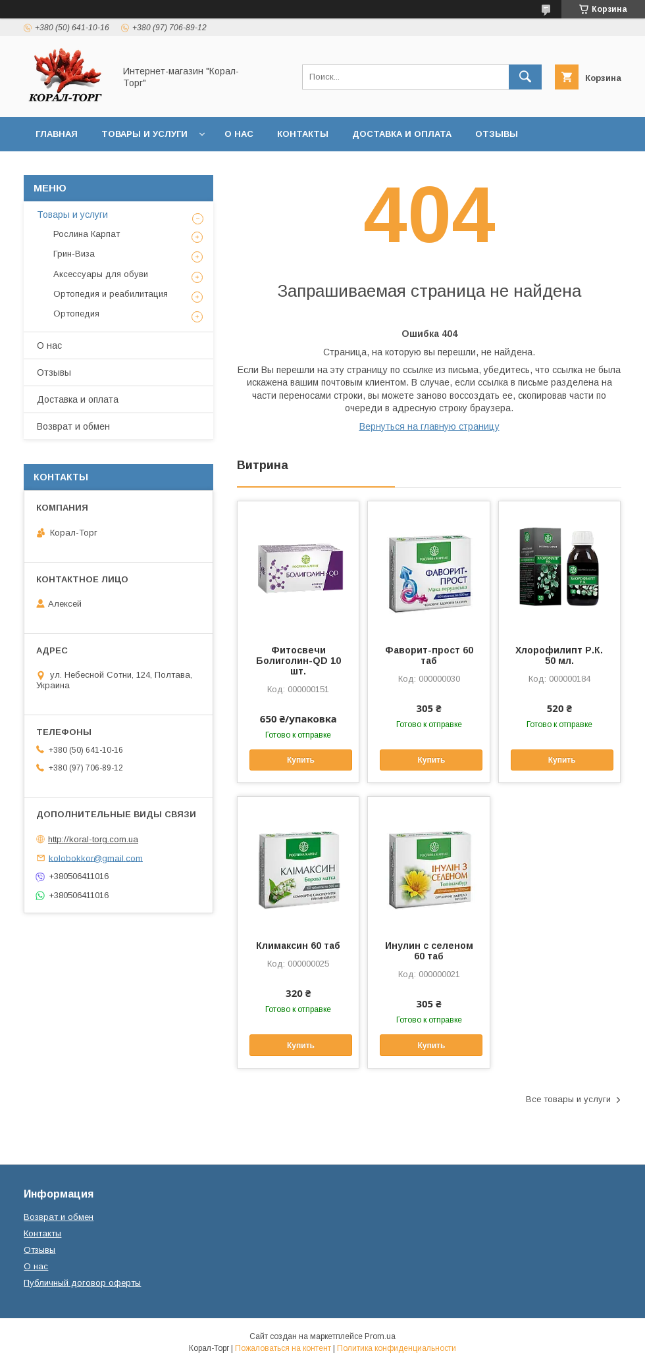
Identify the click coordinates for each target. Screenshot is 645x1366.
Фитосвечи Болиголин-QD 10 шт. (298, 660)
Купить (301, 760)
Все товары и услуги (568, 1099)
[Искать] (525, 76)
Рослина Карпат (86, 234)
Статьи (165, 168)
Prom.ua (380, 1336)
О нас (238, 134)
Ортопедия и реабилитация (110, 294)
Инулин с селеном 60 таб (429, 950)
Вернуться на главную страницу (429, 426)
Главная (57, 134)
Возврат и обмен (79, 168)
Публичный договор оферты (82, 1283)
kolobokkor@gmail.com (96, 858)
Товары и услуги (144, 134)
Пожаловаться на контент (283, 1348)
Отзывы (496, 134)
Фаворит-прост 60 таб (429, 655)
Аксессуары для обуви (100, 274)
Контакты (302, 134)
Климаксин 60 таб (298, 945)
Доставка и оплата (402, 134)
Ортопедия (76, 313)
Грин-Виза (74, 254)
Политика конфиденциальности (396, 1348)
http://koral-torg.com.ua (93, 839)
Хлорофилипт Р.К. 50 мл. (559, 655)
